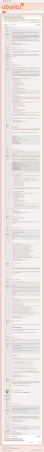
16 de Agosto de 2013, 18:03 (17, 390)
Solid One (8, 46)
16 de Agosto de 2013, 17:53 (17, 337)
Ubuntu (18, 448)
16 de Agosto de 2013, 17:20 (17, 320)
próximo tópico (37, 22)
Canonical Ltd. (4, 449)
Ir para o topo (5, 436)
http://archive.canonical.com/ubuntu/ (18, 139)
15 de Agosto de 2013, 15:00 (17, 47)
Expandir (18, 101)
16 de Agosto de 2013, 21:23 (17, 424)
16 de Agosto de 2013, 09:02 (17, 263)
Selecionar (15, 95)
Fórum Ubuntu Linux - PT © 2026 (37, 449)
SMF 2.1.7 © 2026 (5, 450)
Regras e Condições (34, 450)
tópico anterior (32, 22)
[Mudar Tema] (13, 1)
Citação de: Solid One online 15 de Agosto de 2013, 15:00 (19, 67)
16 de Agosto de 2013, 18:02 (17, 379)
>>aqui (13, 133)
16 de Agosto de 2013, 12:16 (17, 279)
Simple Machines (10, 450)
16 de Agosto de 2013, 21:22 (17, 403)
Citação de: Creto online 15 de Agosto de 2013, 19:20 (18, 151)
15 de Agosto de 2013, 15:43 (15, 64)
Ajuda (31, 450)
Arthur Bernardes (7, 389)
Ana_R (8, 26)
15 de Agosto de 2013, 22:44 (17, 149)
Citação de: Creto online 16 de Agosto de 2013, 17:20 (18, 339)
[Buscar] (36, 10)
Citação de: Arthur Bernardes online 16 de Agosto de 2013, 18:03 (20, 426)
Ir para (27, 442)
